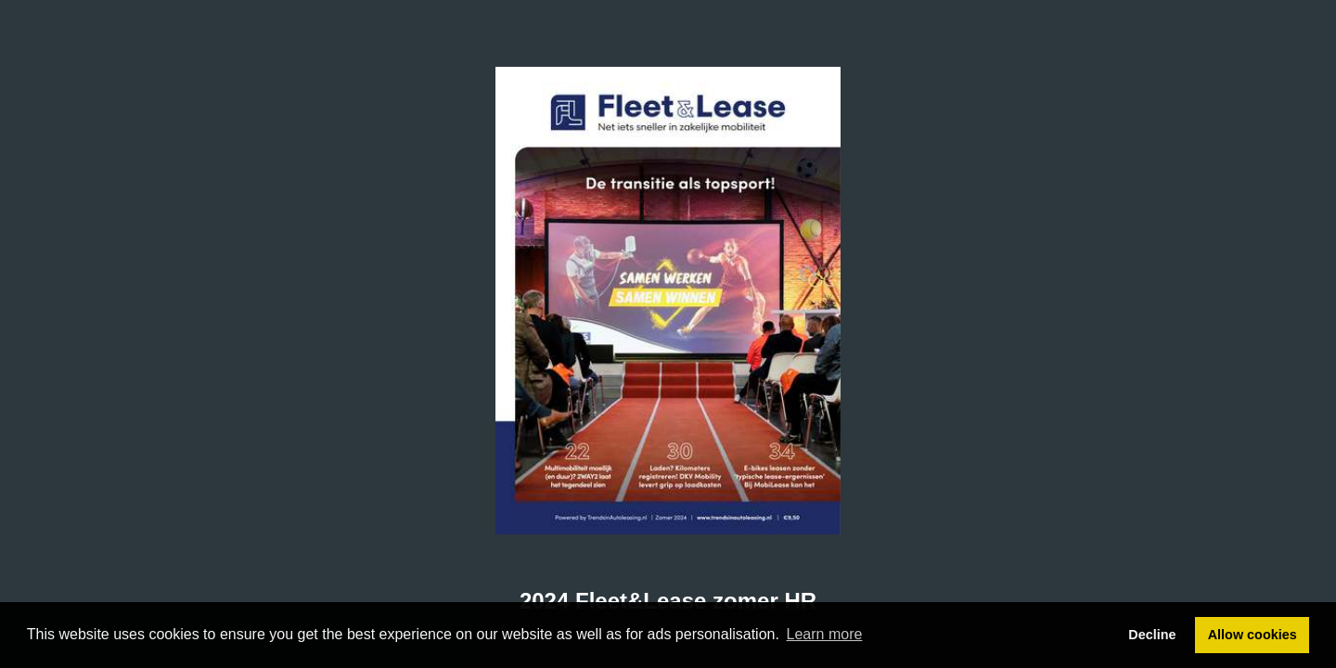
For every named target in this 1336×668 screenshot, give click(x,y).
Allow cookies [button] (1252, 634)
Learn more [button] (825, 634)
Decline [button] (1151, 634)
